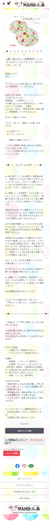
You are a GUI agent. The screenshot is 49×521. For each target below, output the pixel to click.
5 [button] (22, 51)
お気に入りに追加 (24, 431)
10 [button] (41, 51)
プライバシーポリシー (24, 485)
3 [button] (15, 51)
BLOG (31, 466)
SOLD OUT (24, 424)
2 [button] (11, 51)
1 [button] (7, 51)
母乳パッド (10, 76)
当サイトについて (24, 479)
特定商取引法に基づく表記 (24, 492)
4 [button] (19, 51)
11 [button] (24, 55)
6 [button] (26, 51)
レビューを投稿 (11, 453)
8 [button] (34, 51)
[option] (24, 33)
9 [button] (37, 51)
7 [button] (30, 51)
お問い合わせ (24, 498)
